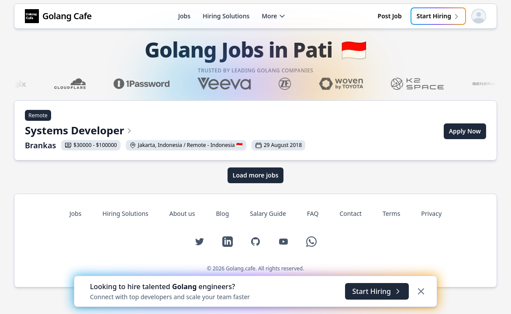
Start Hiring (438, 16)
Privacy (431, 213)
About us (182, 213)
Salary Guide (268, 213)
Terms (391, 213)
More (274, 16)
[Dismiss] (421, 291)
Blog (222, 213)
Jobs (184, 16)
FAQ (313, 213)
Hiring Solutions (226, 16)
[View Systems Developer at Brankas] (165, 131)
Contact (350, 213)
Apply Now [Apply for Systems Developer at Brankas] (465, 131)
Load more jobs (256, 175)
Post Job (390, 16)
